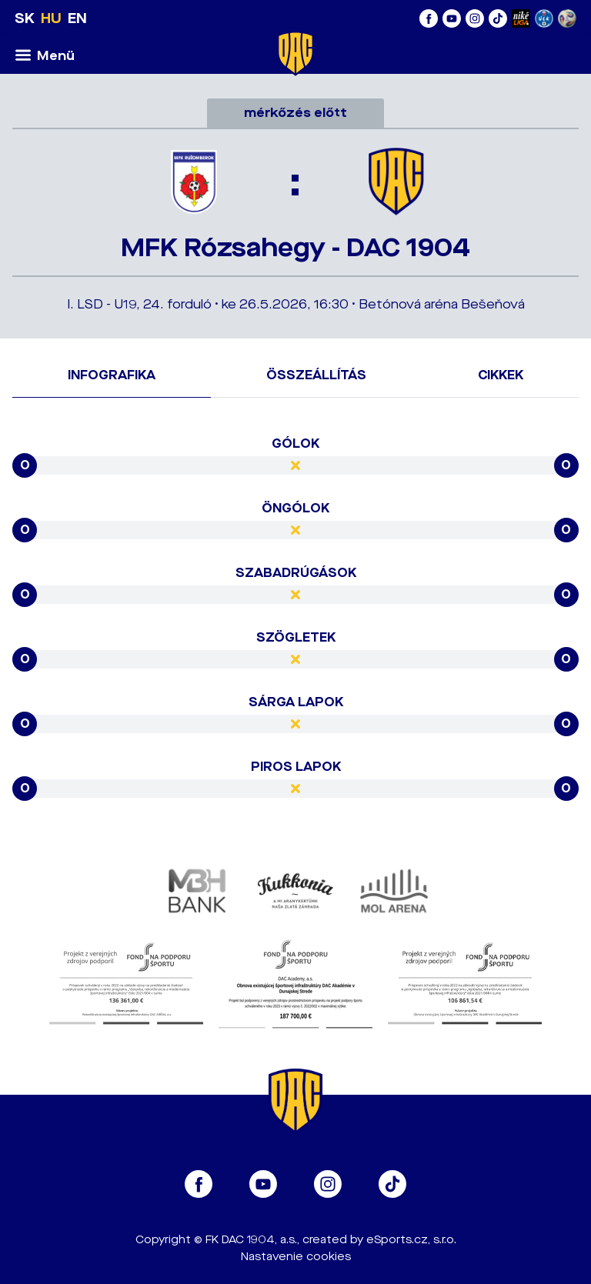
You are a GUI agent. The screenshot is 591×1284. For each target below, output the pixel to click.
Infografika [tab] (111, 375)
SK (25, 18)
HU (51, 18)
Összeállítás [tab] (316, 375)
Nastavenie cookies (296, 1256)
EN (77, 18)
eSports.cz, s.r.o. (411, 1239)
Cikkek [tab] (500, 375)
